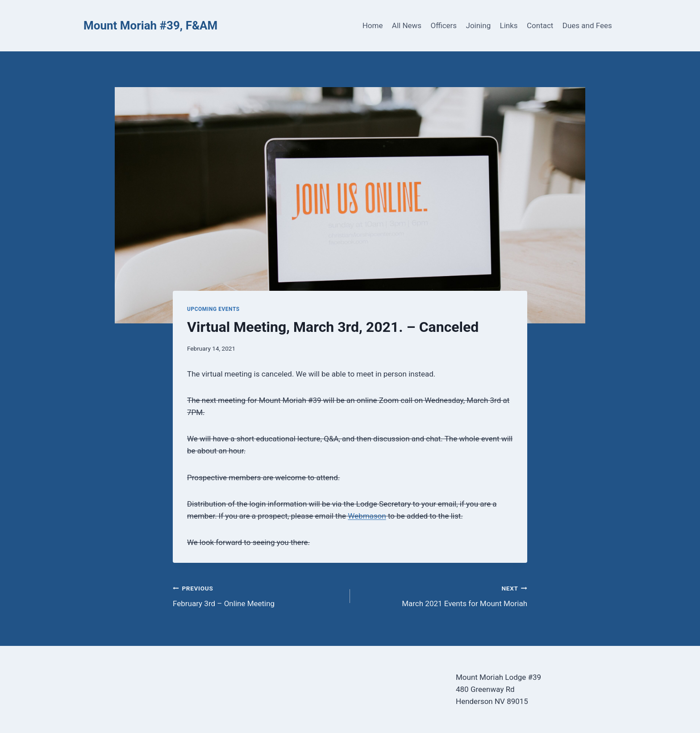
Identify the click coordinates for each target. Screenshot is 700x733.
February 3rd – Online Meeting (257, 595)
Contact (540, 25)
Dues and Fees (587, 25)
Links (509, 25)
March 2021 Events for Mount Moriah (442, 595)
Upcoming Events (213, 309)
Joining (478, 25)
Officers (443, 25)
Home (372, 25)
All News (406, 25)
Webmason (367, 515)
